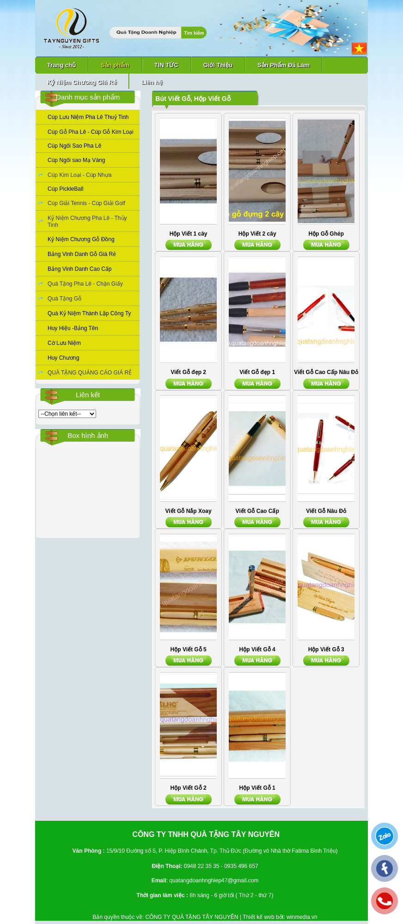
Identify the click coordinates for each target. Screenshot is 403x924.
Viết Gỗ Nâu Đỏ (326, 511)
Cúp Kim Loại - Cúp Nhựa (79, 175)
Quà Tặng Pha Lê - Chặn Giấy (85, 284)
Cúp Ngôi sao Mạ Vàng (76, 160)
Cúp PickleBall (65, 189)
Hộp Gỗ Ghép (326, 234)
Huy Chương (63, 358)
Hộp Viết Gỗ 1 (257, 788)
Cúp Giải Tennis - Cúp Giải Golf (86, 203)
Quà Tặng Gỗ (64, 298)
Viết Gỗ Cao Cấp (257, 511)
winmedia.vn (302, 917)
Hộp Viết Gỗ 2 (189, 788)
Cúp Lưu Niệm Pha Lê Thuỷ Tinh (88, 117)
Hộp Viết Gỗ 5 (189, 649)
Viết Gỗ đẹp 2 (188, 372)
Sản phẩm (115, 65)
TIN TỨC (166, 65)
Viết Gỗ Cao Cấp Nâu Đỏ (326, 372)
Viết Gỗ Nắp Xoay (188, 511)
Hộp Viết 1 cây (189, 234)
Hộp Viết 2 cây (257, 234)
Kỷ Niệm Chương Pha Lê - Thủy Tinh (87, 221)
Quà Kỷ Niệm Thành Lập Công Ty (89, 313)
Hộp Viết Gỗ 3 (326, 649)
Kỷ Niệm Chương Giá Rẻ (81, 82)
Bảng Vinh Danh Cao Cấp (80, 269)
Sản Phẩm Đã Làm (283, 65)
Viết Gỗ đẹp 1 (257, 372)
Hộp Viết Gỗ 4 (257, 649)
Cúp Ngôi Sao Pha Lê (74, 146)
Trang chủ (61, 65)
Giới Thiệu (217, 65)
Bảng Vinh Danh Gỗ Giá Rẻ (82, 254)
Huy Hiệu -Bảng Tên (73, 328)
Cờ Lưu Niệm (64, 343)
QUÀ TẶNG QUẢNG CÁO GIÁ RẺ (90, 372)
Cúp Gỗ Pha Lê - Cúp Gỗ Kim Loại (91, 132)
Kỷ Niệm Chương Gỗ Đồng (81, 239)
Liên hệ (151, 82)
